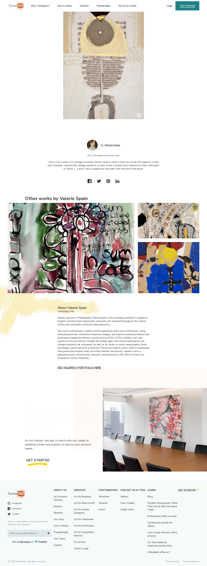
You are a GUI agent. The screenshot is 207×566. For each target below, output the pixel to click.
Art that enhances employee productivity (160, 544)
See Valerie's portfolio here (79, 368)
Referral (103, 503)
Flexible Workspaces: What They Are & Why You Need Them (163, 506)
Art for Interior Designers (81, 511)
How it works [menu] (64, 6)
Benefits (58, 513)
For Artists (80, 542)
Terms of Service (191, 561)
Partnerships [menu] (103, 6)
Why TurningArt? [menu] (40, 6)
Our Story (59, 519)
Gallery (124, 496)
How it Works (61, 525)
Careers (58, 545)
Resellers (104, 496)
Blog (150, 496)
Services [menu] (84, 6)
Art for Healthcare (84, 519)
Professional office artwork (162, 516)
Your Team (59, 538)
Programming (61, 532)
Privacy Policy (172, 561)
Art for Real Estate (84, 503)
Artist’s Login (81, 548)
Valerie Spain (112, 145)
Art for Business (82, 496)
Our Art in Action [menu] (127, 6)
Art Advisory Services (60, 498)
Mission (58, 506)
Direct (102, 509)
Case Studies (127, 503)
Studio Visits (127, 509)
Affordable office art (158, 552)
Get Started (187, 5)
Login (169, 6)
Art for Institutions (84, 525)
